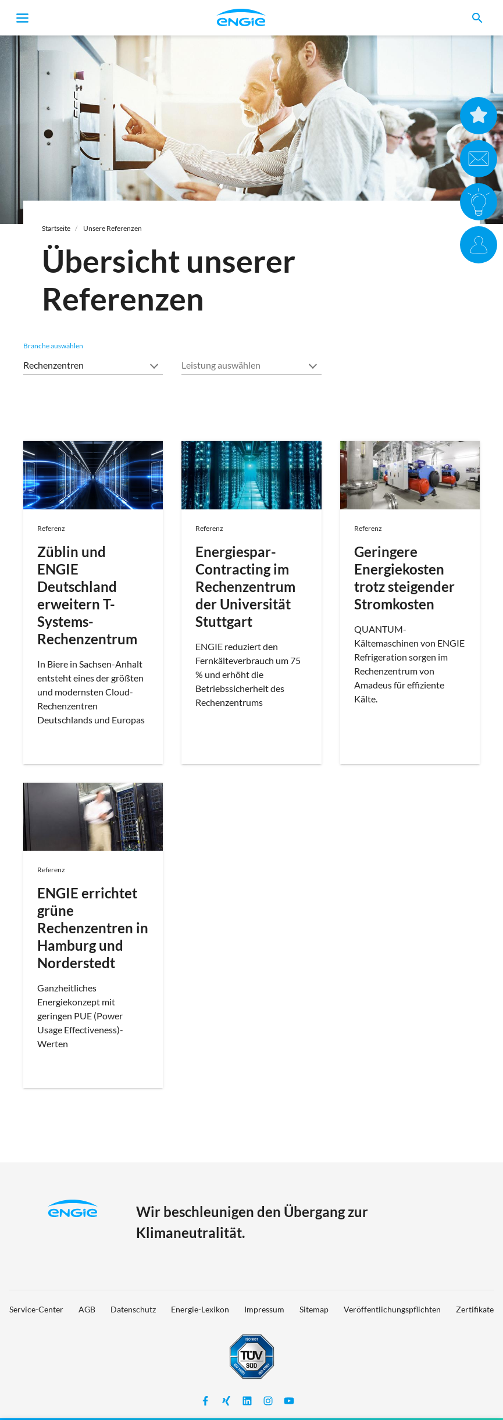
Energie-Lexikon (200, 1309)
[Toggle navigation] (23, 18)
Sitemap (314, 1309)
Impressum (264, 1309)
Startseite (56, 228)
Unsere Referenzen (112, 228)
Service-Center (36, 1309)
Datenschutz (133, 1309)
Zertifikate (475, 1309)
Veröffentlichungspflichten (392, 1309)
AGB (87, 1309)
